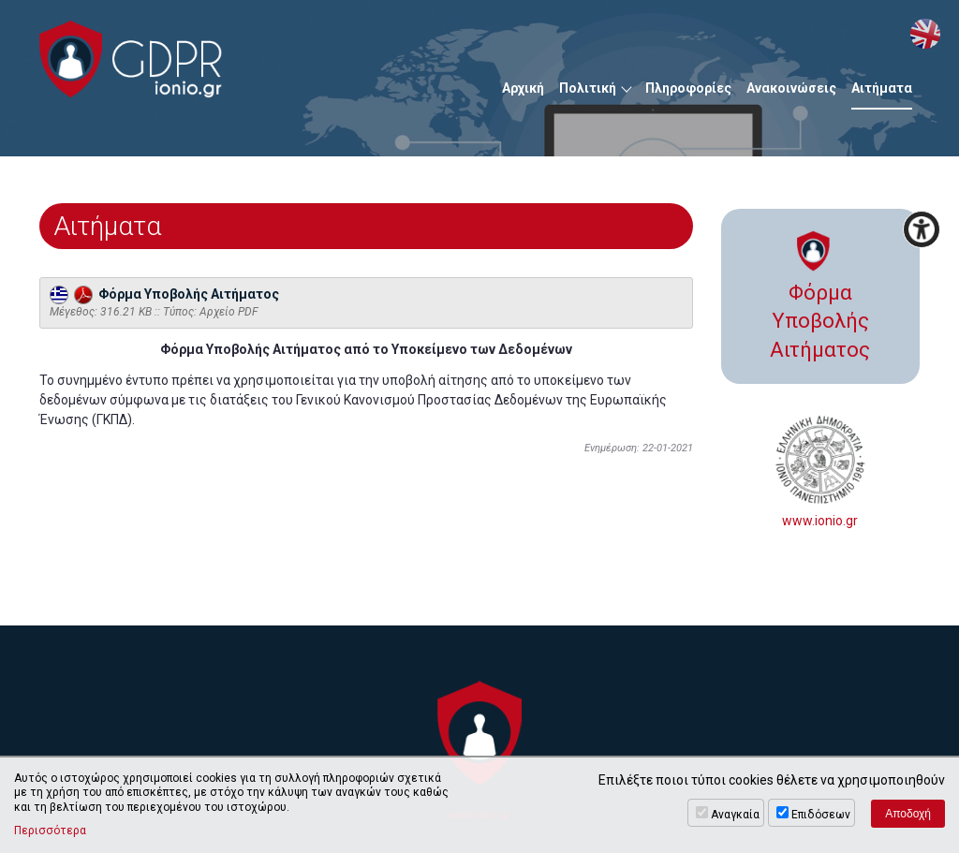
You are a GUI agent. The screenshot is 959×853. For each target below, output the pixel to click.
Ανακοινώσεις (791, 88)
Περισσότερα (50, 830)
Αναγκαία (735, 814)
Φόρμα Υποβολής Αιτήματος (164, 294)
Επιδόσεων (820, 814)
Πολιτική (587, 88)
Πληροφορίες (688, 88)
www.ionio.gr (820, 471)
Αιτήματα (881, 88)
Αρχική (523, 88)
